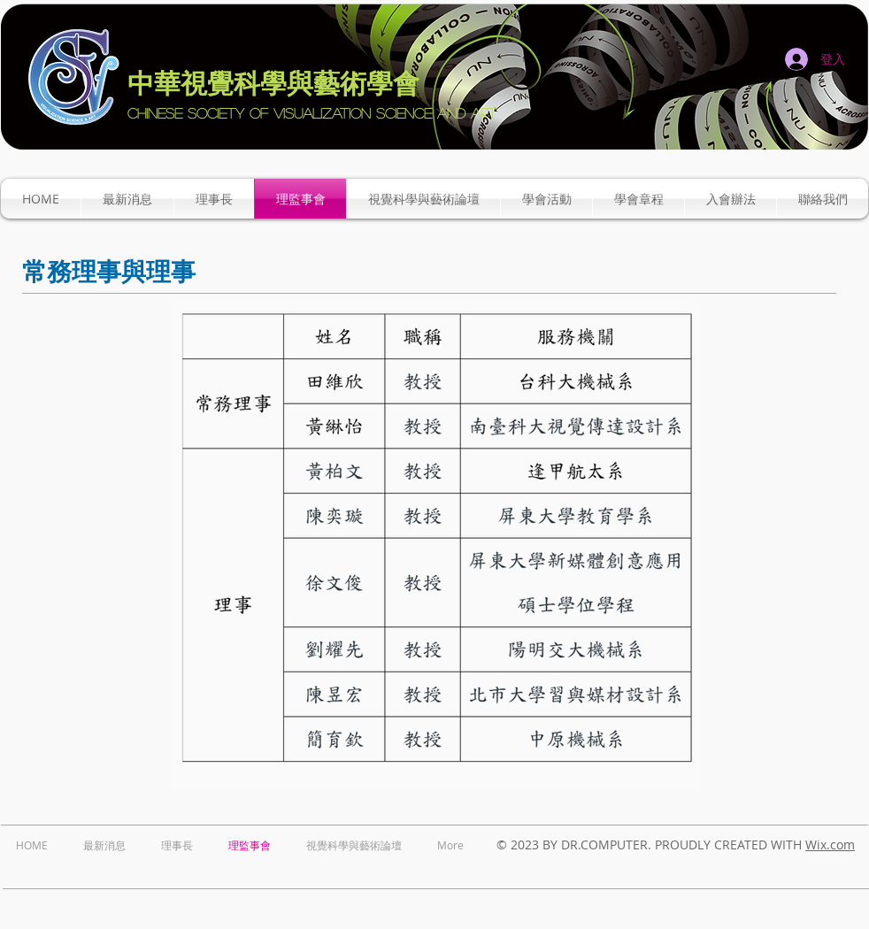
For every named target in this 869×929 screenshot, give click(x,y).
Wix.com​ (830, 844)
